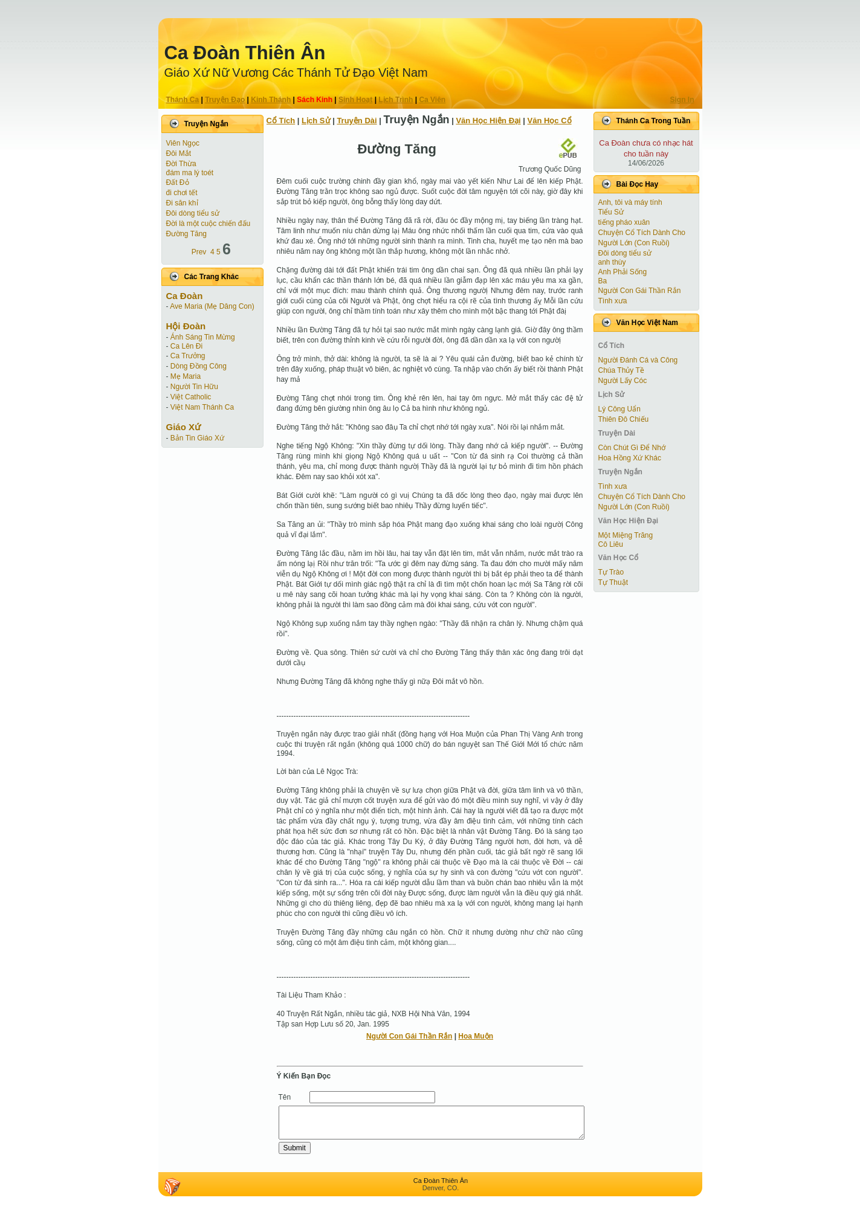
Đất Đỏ (177, 182)
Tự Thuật (613, 582)
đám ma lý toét (190, 173)
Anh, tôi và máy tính (630, 202)
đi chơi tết (182, 193)
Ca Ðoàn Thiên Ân (245, 52)
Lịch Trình (395, 99)
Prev (199, 252)
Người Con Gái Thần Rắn (409, 1036)
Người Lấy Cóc (622, 380)
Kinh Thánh (271, 99)
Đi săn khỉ (182, 203)
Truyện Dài (357, 120)
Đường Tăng (186, 234)
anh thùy (612, 262)
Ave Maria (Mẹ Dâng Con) (212, 306)
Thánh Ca (182, 99)
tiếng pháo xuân (624, 222)
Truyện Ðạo (225, 99)
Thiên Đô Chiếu (623, 419)
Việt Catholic (190, 397)
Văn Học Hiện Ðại (488, 120)
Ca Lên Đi (186, 346)
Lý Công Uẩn (619, 409)
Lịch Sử (316, 120)
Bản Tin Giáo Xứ (197, 438)
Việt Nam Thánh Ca (202, 407)
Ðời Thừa (181, 164)
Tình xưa (612, 301)
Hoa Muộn (475, 1036)
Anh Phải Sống (622, 272)
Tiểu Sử (611, 212)
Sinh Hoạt (355, 99)
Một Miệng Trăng (625, 535)
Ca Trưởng (187, 356)
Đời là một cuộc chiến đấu (208, 223)
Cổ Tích (281, 120)
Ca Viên (432, 99)
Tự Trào (611, 572)
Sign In (682, 99)
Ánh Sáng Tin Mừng (202, 337)
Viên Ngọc (182, 143)
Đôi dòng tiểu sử (192, 213)
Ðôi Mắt (179, 153)
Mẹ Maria (185, 376)
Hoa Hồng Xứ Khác (629, 458)
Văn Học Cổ (550, 120)
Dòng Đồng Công (198, 366)
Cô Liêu (610, 544)
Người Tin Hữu (194, 386)
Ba (602, 281)
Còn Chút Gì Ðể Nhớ (631, 447)
